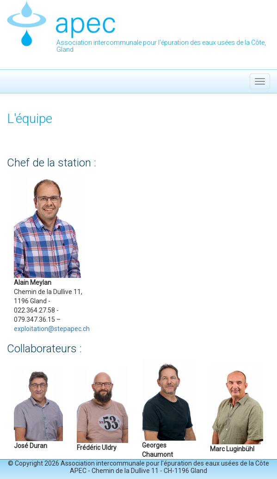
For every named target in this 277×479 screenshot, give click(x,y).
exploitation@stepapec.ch (52, 328)
